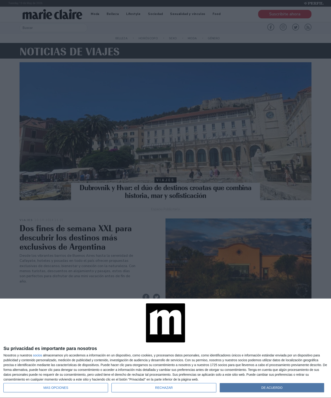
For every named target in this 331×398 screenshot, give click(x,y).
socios (37, 355)
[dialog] (165, 348)
